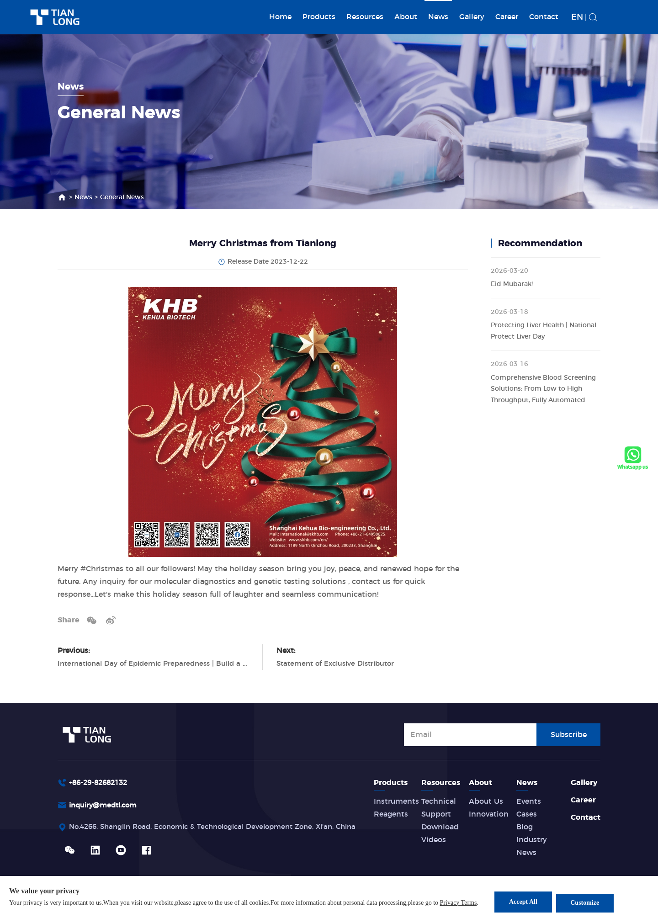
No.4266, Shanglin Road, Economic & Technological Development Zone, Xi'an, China (223, 828)
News (438, 17)
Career (506, 17)
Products (318, 17)
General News (122, 197)
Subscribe (569, 734)
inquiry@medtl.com (106, 806)
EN (577, 17)
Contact (543, 17)
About (405, 17)
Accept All (523, 902)
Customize (589, 902)
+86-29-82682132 (101, 782)
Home (280, 17)
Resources (364, 17)
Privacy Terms (458, 903)
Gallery (471, 17)
